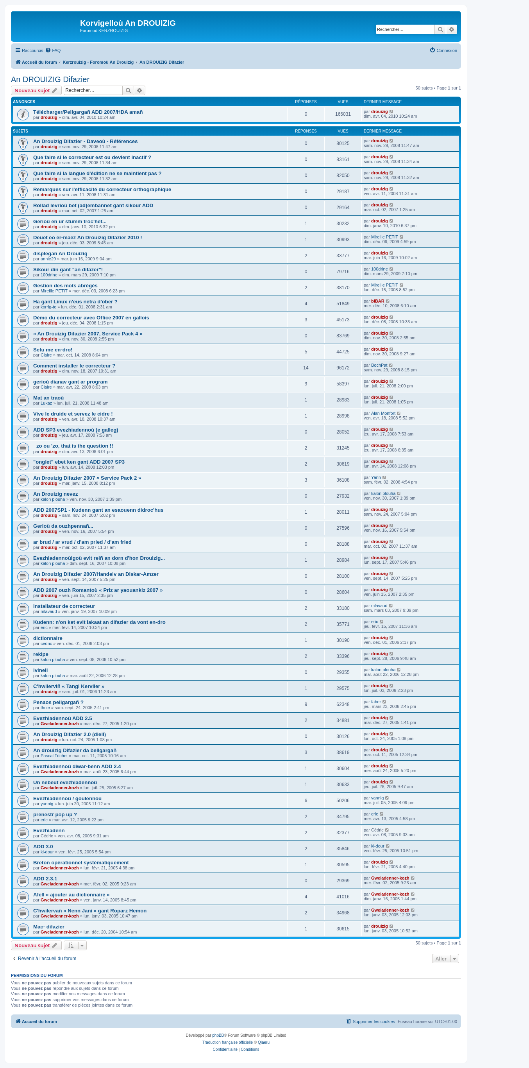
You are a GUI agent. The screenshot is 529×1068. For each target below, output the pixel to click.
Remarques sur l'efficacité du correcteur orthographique (102, 189)
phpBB (218, 1035)
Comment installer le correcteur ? (74, 366)
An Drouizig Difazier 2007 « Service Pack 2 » (87, 478)
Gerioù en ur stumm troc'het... (70, 221)
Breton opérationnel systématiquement (81, 863)
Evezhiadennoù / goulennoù (67, 798)
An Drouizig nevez (55, 494)
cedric (46, 643)
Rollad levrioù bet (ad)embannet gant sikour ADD (93, 205)
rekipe (40, 654)
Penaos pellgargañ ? (58, 702)
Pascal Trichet (54, 755)
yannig (47, 803)
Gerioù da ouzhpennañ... (63, 526)
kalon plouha (53, 499)
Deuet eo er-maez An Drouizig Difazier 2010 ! (87, 237)
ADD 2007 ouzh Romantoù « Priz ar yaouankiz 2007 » (98, 590)
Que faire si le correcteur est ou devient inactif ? (92, 157)
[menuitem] (53, 50)
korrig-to (48, 307)
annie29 (48, 258)
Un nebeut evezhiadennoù (65, 782)
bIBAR (377, 301)
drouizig (49, 117)
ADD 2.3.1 (45, 879)
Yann (376, 477)
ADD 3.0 (43, 846)
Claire (46, 355)
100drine (49, 274)
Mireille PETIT (384, 237)
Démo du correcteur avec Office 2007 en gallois (91, 318)
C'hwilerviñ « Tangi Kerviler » (68, 686)
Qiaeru (264, 1042)
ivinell (40, 670)
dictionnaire (48, 638)
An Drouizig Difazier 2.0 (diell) (69, 734)
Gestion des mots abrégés (65, 286)
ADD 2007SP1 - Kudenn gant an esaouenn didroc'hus (98, 510)
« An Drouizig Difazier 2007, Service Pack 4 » (88, 334)
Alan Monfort (383, 413)
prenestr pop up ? (55, 814)
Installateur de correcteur (64, 606)
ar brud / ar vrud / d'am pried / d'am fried (82, 542)
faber (376, 701)
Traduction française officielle (227, 1042)
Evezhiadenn (49, 830)
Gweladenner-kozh (60, 723)
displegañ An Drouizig (60, 253)
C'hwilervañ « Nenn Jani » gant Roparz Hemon (90, 911)
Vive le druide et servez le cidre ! (73, 414)
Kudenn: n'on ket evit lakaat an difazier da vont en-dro (99, 622)
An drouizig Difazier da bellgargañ (74, 750)
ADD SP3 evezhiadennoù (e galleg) (75, 430)
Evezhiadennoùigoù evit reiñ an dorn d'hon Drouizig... (99, 558)
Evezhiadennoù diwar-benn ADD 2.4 (77, 766)
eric (44, 627)
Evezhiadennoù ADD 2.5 (62, 718)
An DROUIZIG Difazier (50, 79)
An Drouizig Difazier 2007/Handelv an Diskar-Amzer (96, 574)
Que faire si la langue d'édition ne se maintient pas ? (97, 173)
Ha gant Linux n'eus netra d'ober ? (75, 302)
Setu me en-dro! (52, 350)
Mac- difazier (48, 927)
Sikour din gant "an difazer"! (68, 269)
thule (45, 707)
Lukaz (46, 403)
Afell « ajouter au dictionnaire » (71, 895)
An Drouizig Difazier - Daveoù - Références (85, 141)
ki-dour (47, 851)
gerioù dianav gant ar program (70, 382)
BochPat (379, 365)
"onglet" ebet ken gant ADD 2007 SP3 (79, 462)
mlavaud (49, 611)
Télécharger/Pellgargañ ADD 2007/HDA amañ (88, 112)
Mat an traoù (48, 398)
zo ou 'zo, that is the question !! (73, 446)
